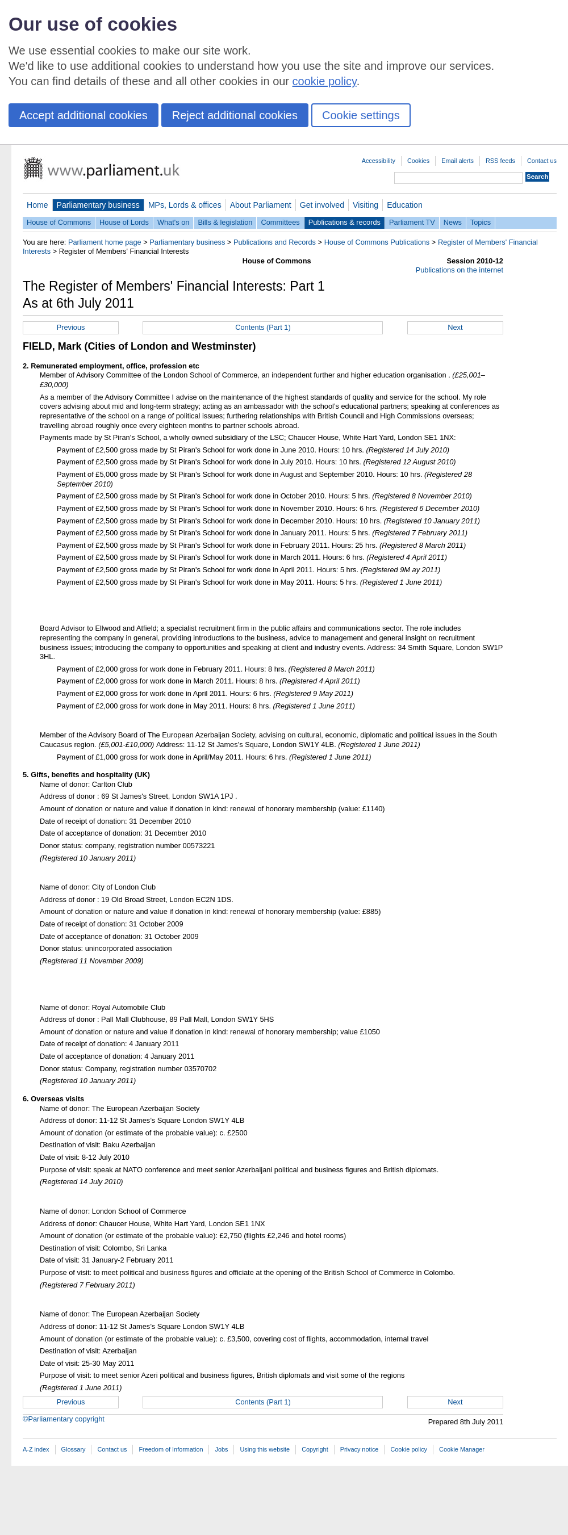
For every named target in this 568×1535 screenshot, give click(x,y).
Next (455, 327)
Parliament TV (412, 222)
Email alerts (457, 160)
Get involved (322, 204)
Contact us (542, 160)
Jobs (221, 1449)
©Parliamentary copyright (64, 1419)
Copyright (315, 1449)
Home (37, 204)
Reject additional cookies (235, 115)
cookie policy (325, 81)
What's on (173, 222)
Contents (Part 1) (262, 327)
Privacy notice (359, 1449)
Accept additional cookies (83, 115)
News (453, 222)
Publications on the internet (459, 270)
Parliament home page (104, 242)
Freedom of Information (171, 1449)
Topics (480, 222)
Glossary (73, 1449)
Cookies (418, 160)
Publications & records (344, 222)
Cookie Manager (462, 1449)
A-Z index (36, 1449)
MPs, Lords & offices (185, 204)
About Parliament (260, 204)
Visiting (365, 204)
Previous (71, 327)
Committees (280, 222)
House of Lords (124, 222)
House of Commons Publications (377, 242)
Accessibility (378, 160)
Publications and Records (274, 242)
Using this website (265, 1449)
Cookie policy (408, 1449)
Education (405, 204)
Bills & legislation (225, 222)
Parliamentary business (98, 204)
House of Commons (59, 222)
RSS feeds (500, 160)
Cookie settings (361, 115)
